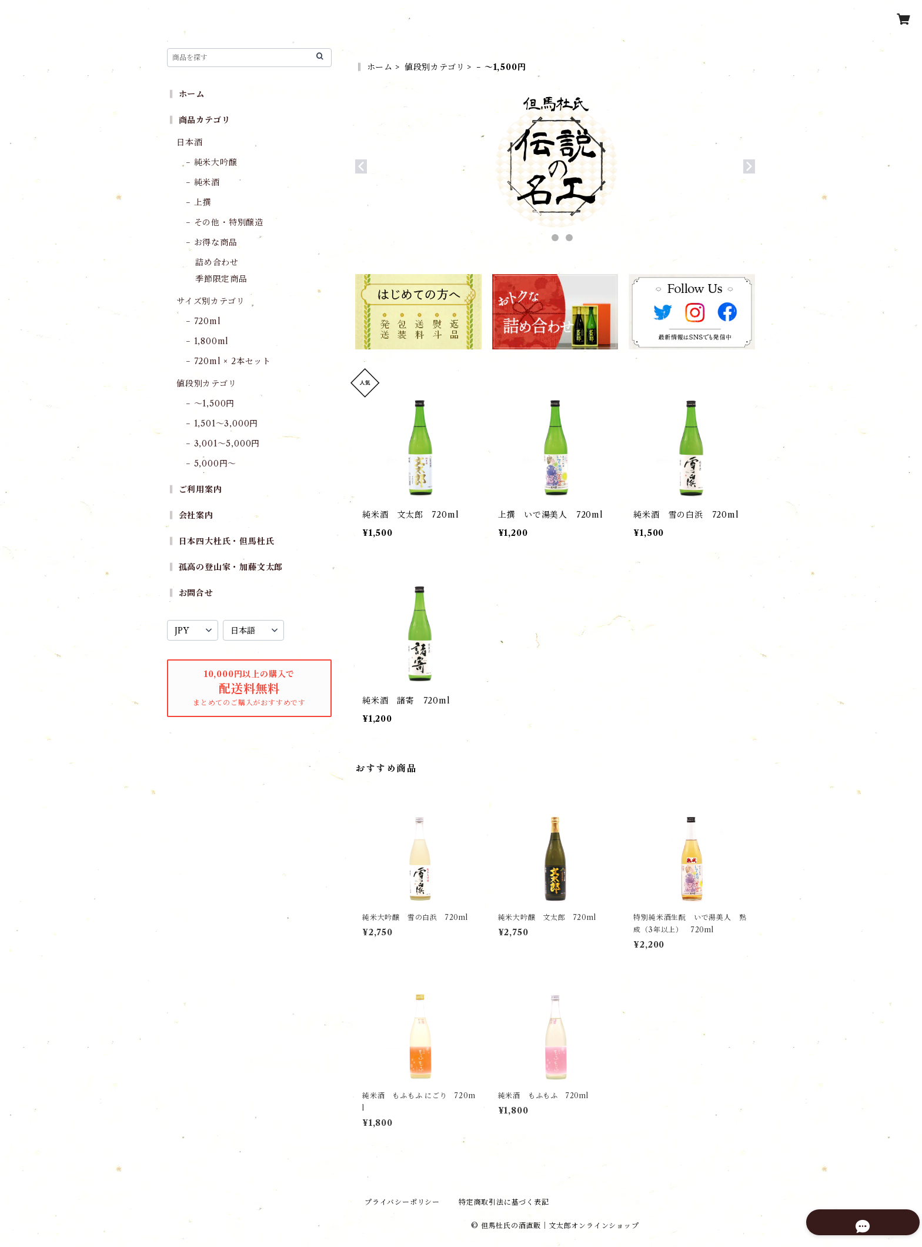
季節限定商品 (221, 279)
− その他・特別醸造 (224, 222)
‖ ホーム (374, 67)
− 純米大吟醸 (212, 162)
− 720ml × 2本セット (228, 361)
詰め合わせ (217, 262)
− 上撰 (198, 202)
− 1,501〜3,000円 (222, 423)
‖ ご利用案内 (194, 489)
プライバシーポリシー (402, 1202)
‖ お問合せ (190, 593)
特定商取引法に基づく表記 (504, 1202)
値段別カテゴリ (435, 67)
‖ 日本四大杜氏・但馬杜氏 (220, 541)
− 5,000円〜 (211, 463)
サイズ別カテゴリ (210, 301)
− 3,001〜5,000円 (223, 443)
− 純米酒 (203, 182)
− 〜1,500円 (210, 403)
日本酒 (189, 142)
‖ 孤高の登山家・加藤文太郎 (225, 567)
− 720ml (203, 321)
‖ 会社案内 (190, 515)
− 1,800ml (207, 341)
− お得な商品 (212, 242)
